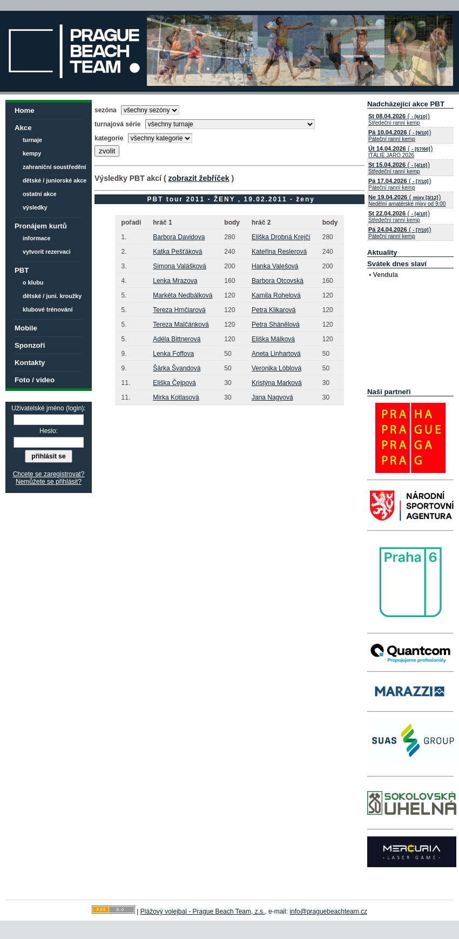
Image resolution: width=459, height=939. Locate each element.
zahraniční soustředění (54, 167)
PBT (22, 270)
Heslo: (48, 431)
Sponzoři (30, 345)
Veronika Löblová (276, 368)
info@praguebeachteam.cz (328, 911)
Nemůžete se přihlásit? (49, 481)
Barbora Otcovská (277, 281)
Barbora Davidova (179, 237)
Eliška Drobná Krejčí (281, 237)
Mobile (26, 328)
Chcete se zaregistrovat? (49, 474)
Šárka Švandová (176, 368)
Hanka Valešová (275, 266)
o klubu (33, 282)
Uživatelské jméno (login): (48, 408)
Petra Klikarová (273, 310)
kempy (32, 153)
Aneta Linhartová (276, 353)
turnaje (32, 140)
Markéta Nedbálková (182, 295)
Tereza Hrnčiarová (179, 310)
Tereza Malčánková (180, 324)
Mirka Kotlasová (176, 397)
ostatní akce (39, 194)
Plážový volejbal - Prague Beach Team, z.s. (202, 911)
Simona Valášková (179, 266)
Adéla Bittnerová (176, 339)
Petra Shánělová (276, 324)
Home (25, 110)
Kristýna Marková (277, 383)
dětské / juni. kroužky (52, 296)
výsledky (35, 207)
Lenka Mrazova (175, 281)
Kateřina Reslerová (279, 251)
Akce (23, 128)
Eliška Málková (273, 339)
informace (37, 238)
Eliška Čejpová (174, 383)
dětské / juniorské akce (54, 180)
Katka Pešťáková (177, 251)
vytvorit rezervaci (47, 251)
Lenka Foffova (173, 353)
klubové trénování (47, 309)
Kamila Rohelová (276, 295)
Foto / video (35, 380)
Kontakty (30, 363)
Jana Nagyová (272, 397)
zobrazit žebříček (198, 178)
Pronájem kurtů (41, 226)
